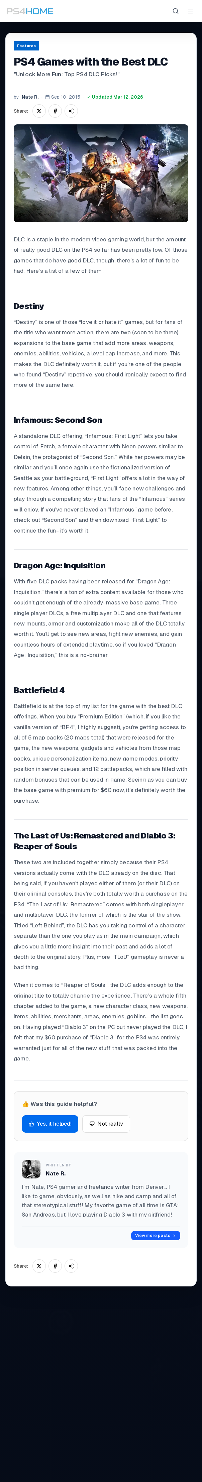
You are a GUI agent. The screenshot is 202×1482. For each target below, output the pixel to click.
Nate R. (30, 97)
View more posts (155, 1235)
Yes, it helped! (50, 1123)
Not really (106, 1123)
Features (26, 45)
